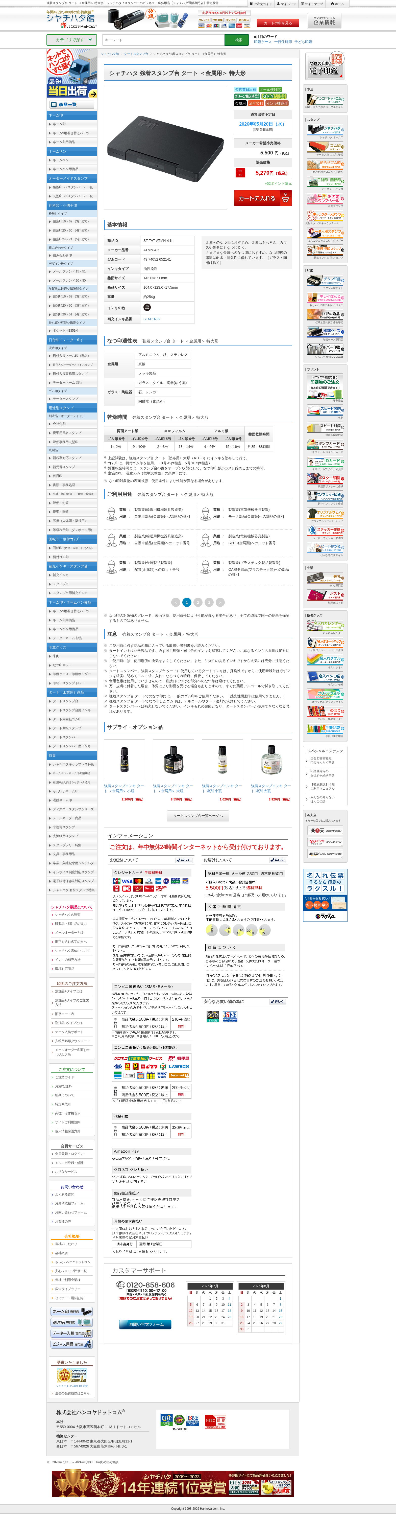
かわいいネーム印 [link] (65, 791)
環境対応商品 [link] (64, 969)
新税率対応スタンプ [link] (67, 458)
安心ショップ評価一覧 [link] (71, 1271)
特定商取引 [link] (63, 1104)
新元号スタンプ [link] (64, 467)
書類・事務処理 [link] (64, 485)
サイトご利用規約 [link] (67, 1122)
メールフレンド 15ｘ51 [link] (69, 271)
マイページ (288, 4)
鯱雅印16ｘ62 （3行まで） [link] (71, 296)
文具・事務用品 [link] (64, 854)
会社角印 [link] (59, 424)
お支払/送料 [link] (63, 1086)
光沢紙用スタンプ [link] (65, 836)
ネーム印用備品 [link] (64, 142)
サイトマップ (314, 4)
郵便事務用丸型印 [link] (65, 442)
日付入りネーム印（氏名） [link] (72, 356)
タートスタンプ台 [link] (65, 701)
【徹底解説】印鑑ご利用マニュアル (322, 786)
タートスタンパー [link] (65, 737)
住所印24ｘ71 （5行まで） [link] (71, 239)
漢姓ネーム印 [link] (62, 800)
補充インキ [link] (61, 575)
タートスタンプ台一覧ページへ (198, 816)
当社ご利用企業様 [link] (67, 1280)
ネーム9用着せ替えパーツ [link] (71, 133)
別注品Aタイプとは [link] (68, 991)
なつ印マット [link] (62, 665)
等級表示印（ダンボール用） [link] (73, 530)
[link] (124, 772)
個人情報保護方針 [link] (67, 1131)
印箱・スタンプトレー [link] (68, 683)
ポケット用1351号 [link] (66, 330)
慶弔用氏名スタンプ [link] (67, 433)
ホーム (339, 4)
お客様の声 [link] (63, 1221)
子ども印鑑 (303, 42)
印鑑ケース (263, 42)
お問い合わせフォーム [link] (71, 1212)
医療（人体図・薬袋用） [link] (70, 521)
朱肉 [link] (56, 656)
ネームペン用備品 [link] (65, 169)
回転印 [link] (73, 548)
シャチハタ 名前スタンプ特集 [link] (74, 890)
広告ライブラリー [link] (67, 1289)
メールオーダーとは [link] (69, 932)
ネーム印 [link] (59, 124)
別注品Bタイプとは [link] (68, 1023)
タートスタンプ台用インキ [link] (72, 710)
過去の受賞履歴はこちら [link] (72, 1393)
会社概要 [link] (61, 1253)
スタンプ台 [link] (61, 584)
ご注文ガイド (263, 4)
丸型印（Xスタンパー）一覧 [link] (73, 196)
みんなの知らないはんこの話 (322, 799)
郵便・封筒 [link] (61, 503)
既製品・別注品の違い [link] (71, 924)
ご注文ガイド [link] (64, 1077)
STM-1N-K (151, 319)
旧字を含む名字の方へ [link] (71, 942)
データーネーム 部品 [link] (67, 382)
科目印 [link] (57, 476)
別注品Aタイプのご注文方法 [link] (72, 1002)
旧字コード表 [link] (64, 1014)
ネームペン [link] (61, 160)
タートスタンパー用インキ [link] (72, 746)
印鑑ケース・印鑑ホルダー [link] (72, 674)
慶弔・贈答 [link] (61, 512)
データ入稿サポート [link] (69, 1032)
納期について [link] (64, 1095)
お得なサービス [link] (66, 1172)
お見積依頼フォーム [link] (69, 1203)
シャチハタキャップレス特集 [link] (73, 764)
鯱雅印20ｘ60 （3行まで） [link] (71, 305)
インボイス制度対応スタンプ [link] (73, 872)
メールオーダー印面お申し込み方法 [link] (72, 1052)
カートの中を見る (278, 23)
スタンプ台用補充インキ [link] (70, 593)
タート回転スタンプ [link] (67, 728)
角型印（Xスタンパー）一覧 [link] (73, 187)
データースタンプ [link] (65, 399)
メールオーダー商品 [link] (67, 818)
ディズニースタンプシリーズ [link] (73, 809)
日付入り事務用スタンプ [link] (70, 374)
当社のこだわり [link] (66, 1244)
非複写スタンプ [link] (64, 827)
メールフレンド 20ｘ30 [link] (69, 280)
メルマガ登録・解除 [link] (69, 1163)
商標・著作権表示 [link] (67, 1113)
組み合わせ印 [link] (62, 255)
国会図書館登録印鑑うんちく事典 (322, 760)
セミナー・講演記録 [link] (69, 1298)
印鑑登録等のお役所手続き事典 (322, 773)
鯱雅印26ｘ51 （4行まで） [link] (71, 314)
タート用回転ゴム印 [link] (67, 719)
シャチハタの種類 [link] (67, 914)
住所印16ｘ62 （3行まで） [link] (71, 221)
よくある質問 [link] (64, 1194)
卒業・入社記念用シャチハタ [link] (73, 863)
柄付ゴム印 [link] (61, 557)
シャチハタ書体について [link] (72, 951)
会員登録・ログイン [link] (69, 1154)
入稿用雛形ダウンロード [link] (72, 1041)
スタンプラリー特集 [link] (67, 845)
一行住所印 (283, 42)
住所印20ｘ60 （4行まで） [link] (71, 230)
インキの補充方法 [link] (67, 959)
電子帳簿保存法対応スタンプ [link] (73, 881)
